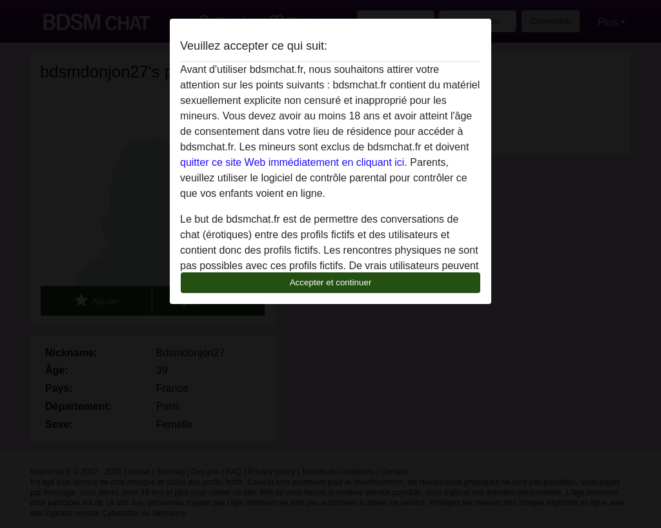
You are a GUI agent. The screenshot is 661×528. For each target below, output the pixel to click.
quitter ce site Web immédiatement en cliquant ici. (293, 162)
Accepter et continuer (331, 282)
